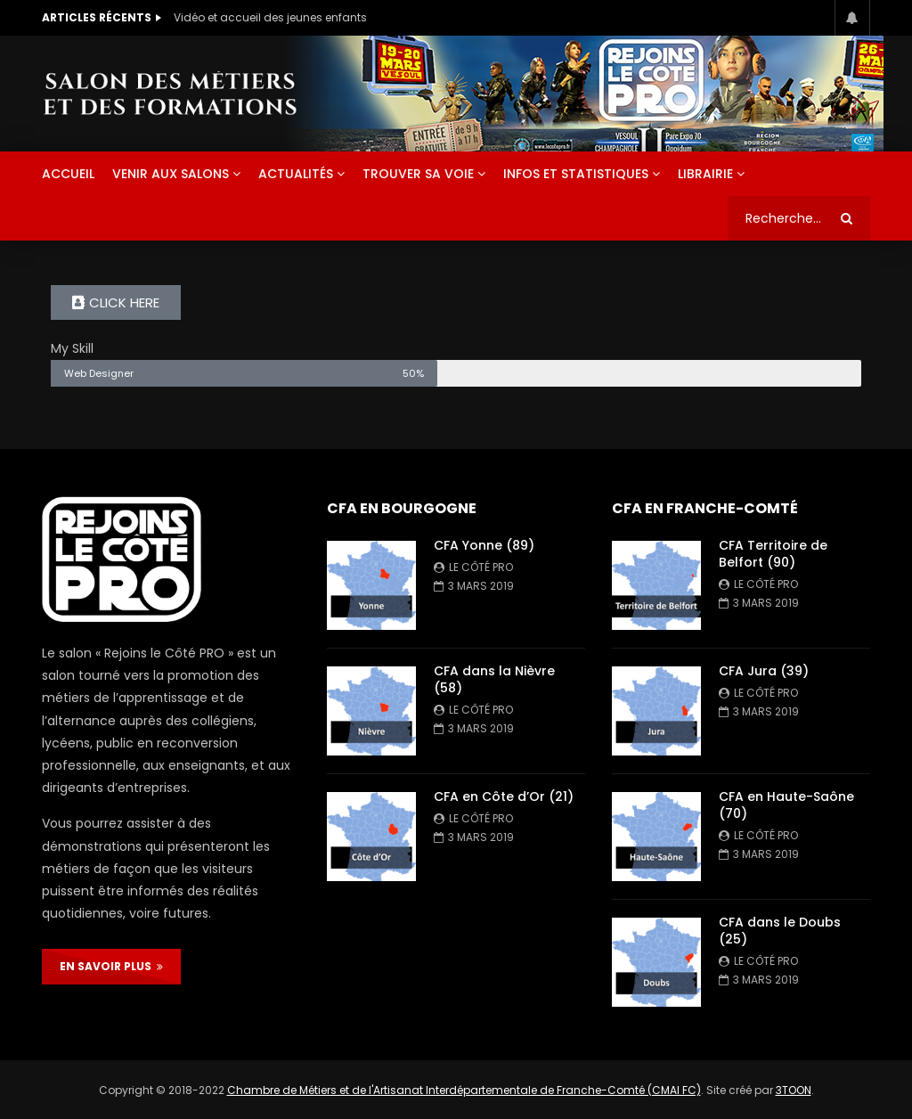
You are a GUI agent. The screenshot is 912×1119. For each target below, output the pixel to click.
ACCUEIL (68, 174)
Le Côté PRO (481, 567)
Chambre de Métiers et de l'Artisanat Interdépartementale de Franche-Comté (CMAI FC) (464, 1090)
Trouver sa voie (418, 174)
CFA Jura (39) (764, 671)
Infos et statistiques (575, 174)
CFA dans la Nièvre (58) (494, 679)
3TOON (793, 1090)
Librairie (705, 174)
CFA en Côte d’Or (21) (504, 796)
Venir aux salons (170, 174)
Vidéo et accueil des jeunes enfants (270, 17)
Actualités (295, 174)
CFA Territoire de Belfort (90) (773, 553)
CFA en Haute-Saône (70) (786, 805)
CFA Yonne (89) (484, 545)
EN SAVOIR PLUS (111, 966)
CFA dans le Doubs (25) (780, 930)
